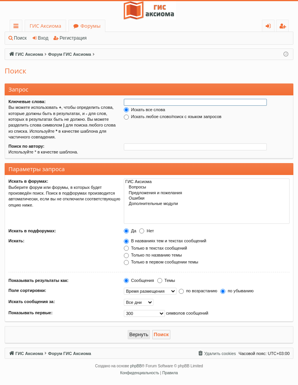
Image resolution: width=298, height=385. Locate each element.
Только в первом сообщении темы (161, 262)
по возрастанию (198, 290)
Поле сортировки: (27, 290)
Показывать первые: (30, 312)
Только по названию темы (153, 255)
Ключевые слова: (27, 101)
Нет (146, 230)
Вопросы (207, 187)
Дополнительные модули (207, 204)
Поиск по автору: (26, 146)
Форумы (90, 25)
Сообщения (139, 280)
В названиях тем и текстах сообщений (165, 240)
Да (130, 230)
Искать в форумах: (28, 181)
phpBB (136, 366)
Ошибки (207, 198)
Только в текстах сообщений (155, 248)
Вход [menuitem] (269, 27)
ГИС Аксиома (45, 25)
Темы (166, 280)
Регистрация (73, 38)
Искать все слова (144, 109)
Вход (43, 38)
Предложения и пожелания (207, 193)
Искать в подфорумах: (32, 230)
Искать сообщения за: (31, 301)
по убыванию (236, 290)
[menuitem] (216, 353)
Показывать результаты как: (38, 280)
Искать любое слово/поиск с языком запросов (172, 116)
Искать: (16, 240)
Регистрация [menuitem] (284, 27)
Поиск (20, 38)
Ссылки (17, 27)
